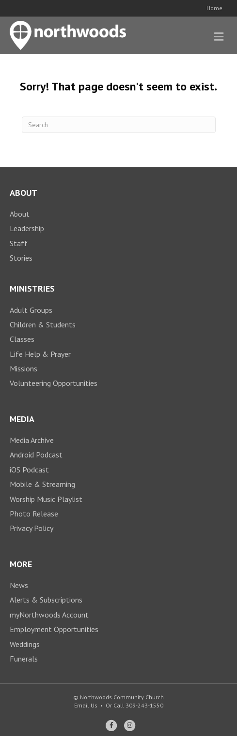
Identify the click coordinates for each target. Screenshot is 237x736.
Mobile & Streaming (42, 484)
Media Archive (32, 440)
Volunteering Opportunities (53, 383)
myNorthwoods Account (49, 614)
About (20, 214)
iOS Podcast (29, 469)
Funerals (24, 658)
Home (214, 8)
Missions (23, 368)
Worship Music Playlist (46, 499)
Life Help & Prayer (40, 354)
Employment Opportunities (54, 629)
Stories (21, 258)
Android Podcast (36, 454)
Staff (19, 243)
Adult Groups (31, 310)
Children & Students (43, 324)
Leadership (27, 228)
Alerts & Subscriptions (46, 599)
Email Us (85, 705)
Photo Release (34, 513)
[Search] (119, 125)
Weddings (25, 644)
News (19, 585)
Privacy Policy (31, 528)
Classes (22, 339)
